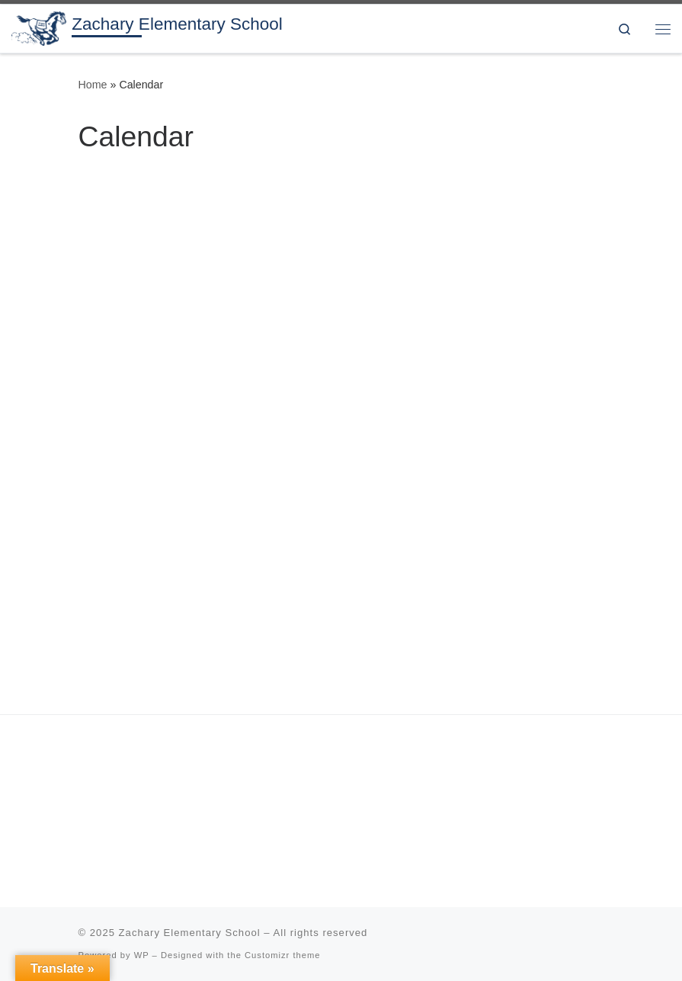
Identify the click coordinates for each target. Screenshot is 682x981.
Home (92, 85)
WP (141, 955)
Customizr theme (283, 955)
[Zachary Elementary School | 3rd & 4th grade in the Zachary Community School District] (38, 27)
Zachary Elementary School (190, 932)
